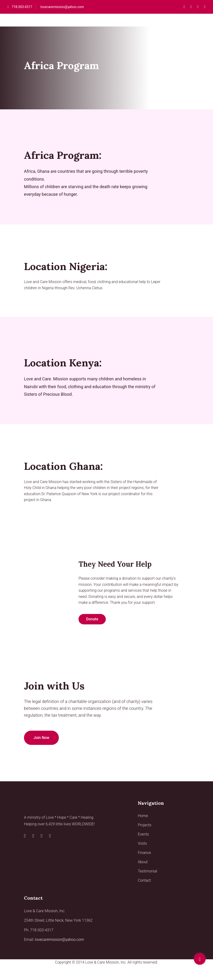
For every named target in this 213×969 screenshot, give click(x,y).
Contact (144, 880)
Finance (144, 852)
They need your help (115, 564)
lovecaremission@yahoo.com (62, 7)
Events (143, 834)
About (143, 862)
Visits (142, 843)
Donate (92, 619)
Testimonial (147, 871)
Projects (144, 825)
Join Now (41, 737)
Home (143, 815)
